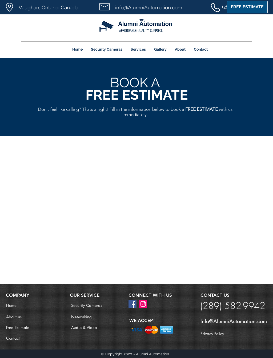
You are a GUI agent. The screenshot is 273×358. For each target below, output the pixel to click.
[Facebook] (132, 304)
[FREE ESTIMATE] (247, 7)
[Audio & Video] (90, 327)
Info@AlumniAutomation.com (233, 321)
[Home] (25, 305)
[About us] (25, 316)
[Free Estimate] (25, 327)
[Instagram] (143, 304)
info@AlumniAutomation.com (148, 7)
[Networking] (90, 316)
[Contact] (25, 338)
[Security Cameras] (90, 305)
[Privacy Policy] (219, 333)
